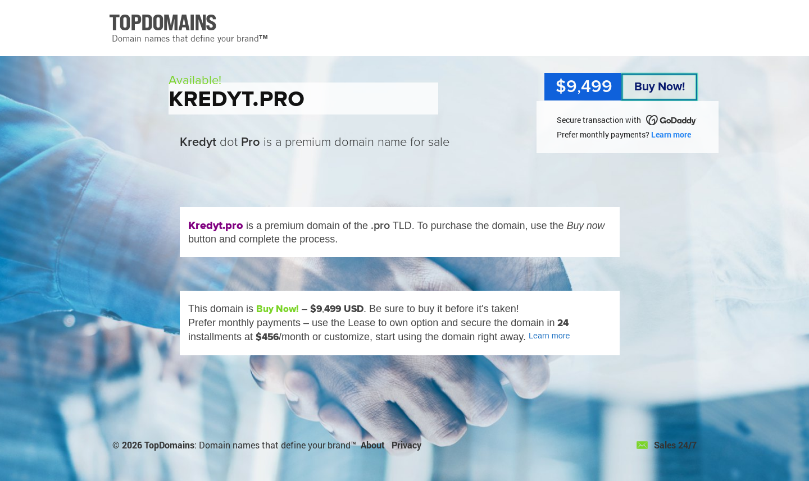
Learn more (671, 134)
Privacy (406, 445)
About (373, 445)
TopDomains (169, 445)
